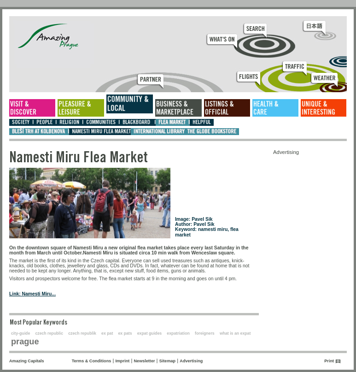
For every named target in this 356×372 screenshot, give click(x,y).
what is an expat (235, 333)
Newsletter (144, 361)
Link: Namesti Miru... (32, 293)
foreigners (205, 333)
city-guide (20, 333)
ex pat (107, 333)
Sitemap (167, 361)
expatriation (178, 333)
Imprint (123, 361)
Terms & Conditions (91, 361)
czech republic (49, 333)
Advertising (191, 361)
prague (25, 341)
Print (329, 361)
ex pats (125, 333)
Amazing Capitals (26, 361)
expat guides (149, 333)
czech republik (82, 333)
